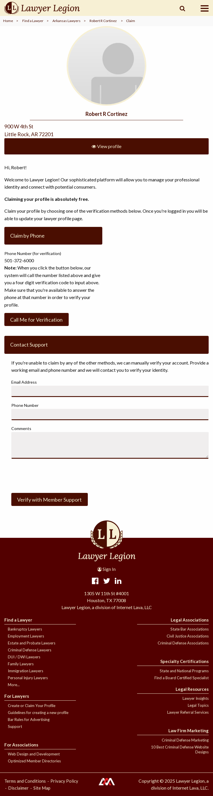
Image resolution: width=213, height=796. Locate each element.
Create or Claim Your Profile (31, 705)
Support (15, 726)
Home (8, 21)
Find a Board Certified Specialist (181, 677)
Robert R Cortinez (103, 21)
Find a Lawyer (32, 21)
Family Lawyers (21, 664)
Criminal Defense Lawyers (29, 650)
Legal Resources (192, 689)
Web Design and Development (34, 754)
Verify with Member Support (49, 499)
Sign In (106, 569)
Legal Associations (190, 619)
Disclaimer (18, 787)
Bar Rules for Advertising (29, 719)
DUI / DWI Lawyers (24, 657)
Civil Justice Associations (188, 636)
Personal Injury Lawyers (28, 677)
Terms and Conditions (25, 781)
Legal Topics (198, 705)
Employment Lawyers (26, 636)
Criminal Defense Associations (183, 643)
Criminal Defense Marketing (185, 740)
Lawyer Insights (196, 698)
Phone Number (25, 405)
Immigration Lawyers (25, 671)
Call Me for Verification (36, 319)
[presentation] (55, 474)
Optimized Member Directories (34, 761)
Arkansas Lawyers (66, 21)
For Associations (21, 744)
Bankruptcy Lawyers (25, 629)
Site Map (41, 787)
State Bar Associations (189, 629)
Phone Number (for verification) (32, 253)
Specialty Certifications (184, 661)
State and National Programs (184, 671)
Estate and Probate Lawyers (31, 643)
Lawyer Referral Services (188, 712)
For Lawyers (16, 696)
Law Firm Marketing (188, 730)
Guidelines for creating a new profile (38, 712)
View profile (106, 146)
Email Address (24, 382)
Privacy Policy (64, 781)
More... (14, 684)
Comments (21, 428)
